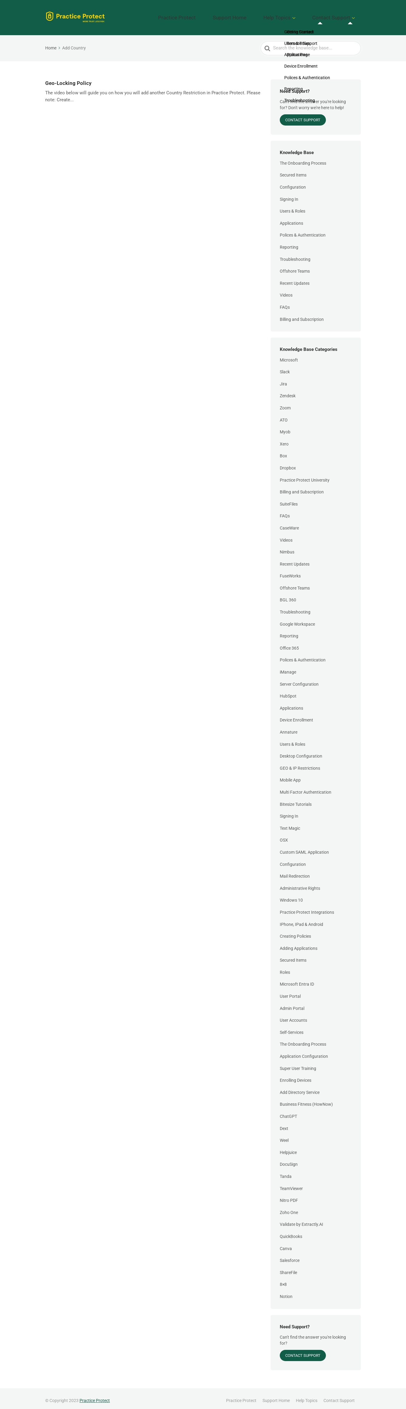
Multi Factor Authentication (305, 787)
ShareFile (288, 1268)
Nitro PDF (289, 1196)
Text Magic (290, 823)
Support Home (257, 15)
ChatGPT (288, 1112)
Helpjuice (288, 1147)
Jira (283, 379)
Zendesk (288, 391)
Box (283, 451)
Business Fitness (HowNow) (306, 1100)
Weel (284, 1136)
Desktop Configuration (301, 751)
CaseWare (289, 523)
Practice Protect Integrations (307, 908)
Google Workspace (297, 619)
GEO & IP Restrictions (300, 763)
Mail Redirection (295, 871)
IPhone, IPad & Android (301, 919)
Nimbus (287, 547)
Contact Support (337, 15)
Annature (288, 727)
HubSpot (288, 691)
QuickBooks (291, 1232)
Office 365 (289, 643)
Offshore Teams (295, 266)
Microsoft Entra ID (297, 979)
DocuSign (289, 1160)
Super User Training (298, 1063)
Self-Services (291, 1028)
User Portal (290, 992)
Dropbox (288, 463)
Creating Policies (295, 932)
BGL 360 (288, 595)
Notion (286, 1292)
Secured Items (293, 170)
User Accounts (293, 1016)
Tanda (286, 1172)
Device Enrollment (296, 715)
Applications (291, 218)
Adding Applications (298, 943)
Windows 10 (291, 895)
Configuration (293, 182)
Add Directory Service (300, 1087)
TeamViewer (291, 1184)
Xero (284, 439)
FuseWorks (290, 571)
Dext (284, 1123)
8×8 (283, 1280)
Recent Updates (295, 278)
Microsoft (289, 355)
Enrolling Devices (295, 1076)
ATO (284, 415)
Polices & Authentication (303, 230)
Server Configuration (299, 679)
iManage (288, 667)
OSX (284, 835)
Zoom (285, 403)
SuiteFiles (289, 499)
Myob (285, 427)
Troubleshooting (295, 254)
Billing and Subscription (302, 314)
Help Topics (294, 15)
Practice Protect (217, 15)
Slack (285, 367)
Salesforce (289, 1256)
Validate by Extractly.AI (301, 1220)
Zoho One (289, 1208)
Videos (286, 290)
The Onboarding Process (303, 158)
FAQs (285, 303)
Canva (286, 1244)
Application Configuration (304, 1052)
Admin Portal (292, 1003)
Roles (285, 968)
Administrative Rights (300, 883)
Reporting (289, 242)
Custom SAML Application (304, 848)
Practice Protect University (305, 475)
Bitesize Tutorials (296, 799)
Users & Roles (292, 206)
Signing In (289, 194)
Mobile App (290, 775)
